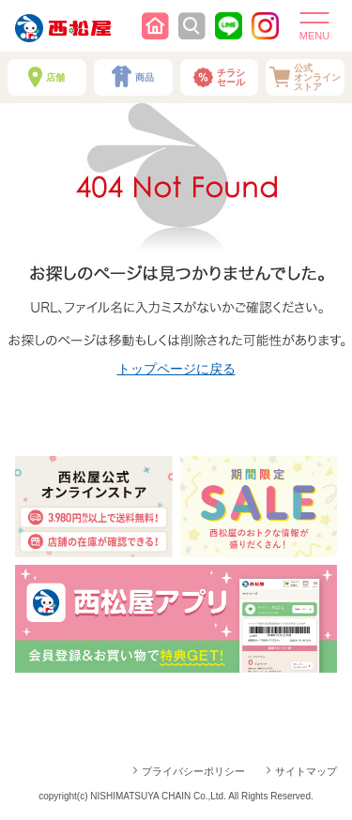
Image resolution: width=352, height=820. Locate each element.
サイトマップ (306, 771)
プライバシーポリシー (193, 771)
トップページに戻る (176, 368)
